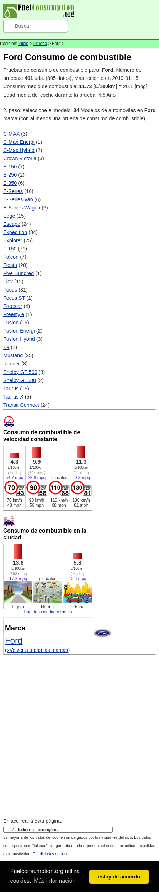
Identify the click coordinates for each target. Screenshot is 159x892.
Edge (9, 216)
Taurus (10, 388)
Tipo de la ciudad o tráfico (47, 611)
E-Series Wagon (21, 208)
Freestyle (13, 314)
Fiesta (10, 265)
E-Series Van (18, 199)
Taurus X (13, 397)
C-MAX (11, 134)
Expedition (15, 232)
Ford (13, 640)
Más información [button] (54, 881)
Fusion (10, 322)
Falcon (10, 257)
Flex (8, 281)
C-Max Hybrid (19, 150)
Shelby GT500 (19, 380)
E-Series (13, 191)
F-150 (10, 249)
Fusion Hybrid (19, 339)
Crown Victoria (19, 158)
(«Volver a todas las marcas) (37, 650)
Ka (6, 347)
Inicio (23, 43)
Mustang (13, 355)
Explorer (12, 240)
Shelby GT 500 (20, 372)
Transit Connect (21, 405)
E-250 (10, 175)
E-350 (10, 183)
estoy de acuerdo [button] (119, 877)
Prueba (40, 43)
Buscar (23, 26)
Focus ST (14, 298)
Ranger (11, 363)
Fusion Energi (19, 331)
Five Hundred (18, 273)
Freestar (12, 306)
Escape (11, 224)
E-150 (10, 166)
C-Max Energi (19, 142)
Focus (10, 290)
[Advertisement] (79, 737)
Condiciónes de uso (50, 854)
